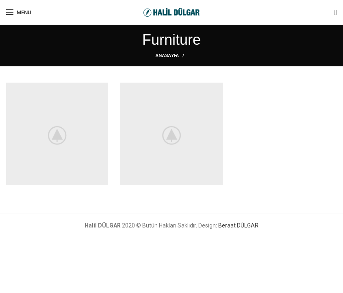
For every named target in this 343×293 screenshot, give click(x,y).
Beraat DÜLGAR (238, 225)
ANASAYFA (167, 55)
